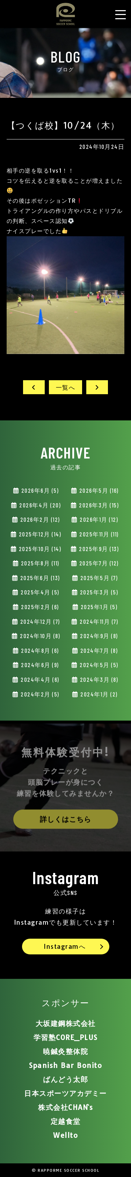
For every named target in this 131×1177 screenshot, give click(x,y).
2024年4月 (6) (39, 679)
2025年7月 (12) (98, 562)
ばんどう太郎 (65, 1079)
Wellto (65, 1135)
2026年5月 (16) (98, 490)
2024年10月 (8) (39, 635)
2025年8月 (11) (39, 562)
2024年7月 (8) (98, 650)
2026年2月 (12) (39, 519)
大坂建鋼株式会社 (66, 1023)
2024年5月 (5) (98, 664)
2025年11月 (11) (98, 533)
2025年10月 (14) (39, 548)
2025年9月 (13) (98, 548)
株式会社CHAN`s (65, 1107)
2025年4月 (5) (39, 591)
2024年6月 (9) (39, 664)
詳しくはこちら (65, 821)
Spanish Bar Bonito (65, 1065)
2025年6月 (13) (39, 577)
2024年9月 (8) (98, 635)
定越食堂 (66, 1121)
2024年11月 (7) (98, 621)
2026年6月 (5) (39, 490)
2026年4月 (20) (39, 504)
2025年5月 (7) (98, 577)
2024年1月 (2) (98, 694)
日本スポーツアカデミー (65, 1093)
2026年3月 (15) (98, 504)
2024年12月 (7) (39, 621)
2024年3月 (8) (98, 679)
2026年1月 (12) (98, 519)
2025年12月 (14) (39, 533)
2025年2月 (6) (39, 606)
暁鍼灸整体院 (65, 1051)
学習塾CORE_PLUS (66, 1037)
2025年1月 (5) (98, 606)
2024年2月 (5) (39, 694)
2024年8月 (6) (39, 650)
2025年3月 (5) (98, 591)
